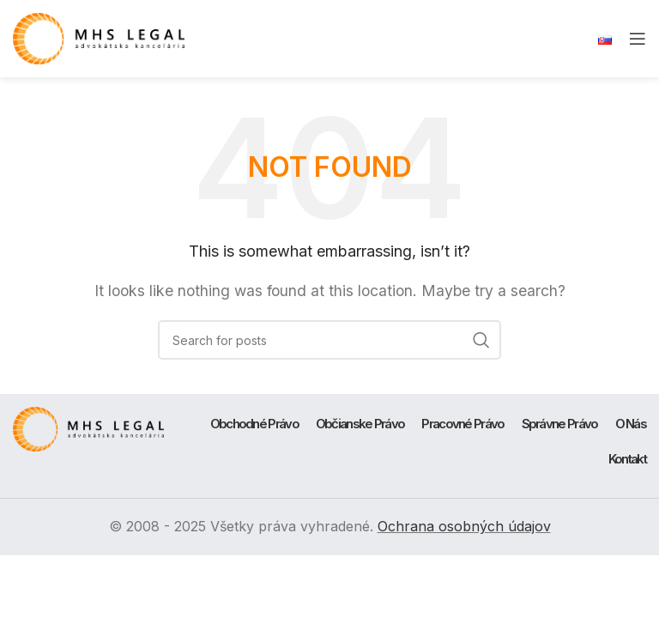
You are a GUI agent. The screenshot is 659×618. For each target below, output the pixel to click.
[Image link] (88, 428)
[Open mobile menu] (637, 38)
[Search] (329, 340)
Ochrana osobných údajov (464, 526)
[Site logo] (98, 36)
